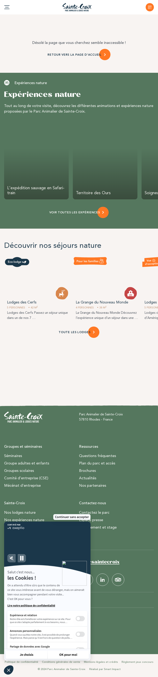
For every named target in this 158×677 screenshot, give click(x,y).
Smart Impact (112, 669)
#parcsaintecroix (98, 561)
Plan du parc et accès (97, 463)
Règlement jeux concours (137, 661)
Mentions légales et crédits (101, 661)
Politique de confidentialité (21, 661)
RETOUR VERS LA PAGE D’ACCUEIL (74, 54)
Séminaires (13, 456)
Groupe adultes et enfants (26, 463)
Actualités (87, 478)
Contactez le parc (94, 512)
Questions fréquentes (97, 456)
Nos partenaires (92, 485)
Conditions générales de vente (61, 661)
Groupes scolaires (19, 470)
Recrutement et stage (98, 527)
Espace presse (91, 520)
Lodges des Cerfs (21, 302)
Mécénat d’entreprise (22, 485)
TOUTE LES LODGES (74, 332)
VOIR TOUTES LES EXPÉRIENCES (74, 212)
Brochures (87, 470)
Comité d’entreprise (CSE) (26, 478)
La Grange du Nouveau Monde (102, 302)
